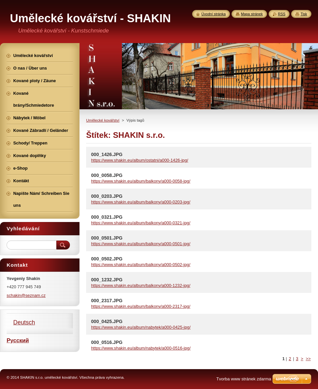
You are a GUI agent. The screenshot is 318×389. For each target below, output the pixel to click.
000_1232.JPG (107, 279)
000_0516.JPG (107, 342)
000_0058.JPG (107, 175)
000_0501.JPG (107, 238)
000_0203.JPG (107, 196)
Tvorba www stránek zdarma (243, 378)
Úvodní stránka (213, 14)
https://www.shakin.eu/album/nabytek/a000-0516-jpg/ (140, 348)
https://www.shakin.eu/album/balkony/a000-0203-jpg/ (140, 201)
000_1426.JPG (107, 154)
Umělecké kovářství (102, 120)
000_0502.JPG (107, 258)
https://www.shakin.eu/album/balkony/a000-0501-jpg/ (140, 243)
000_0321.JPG (107, 217)
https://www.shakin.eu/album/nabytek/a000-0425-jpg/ (140, 327)
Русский (18, 340)
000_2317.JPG (107, 300)
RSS (281, 14)
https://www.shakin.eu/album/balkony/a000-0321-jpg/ (140, 222)
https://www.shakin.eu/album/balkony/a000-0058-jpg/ (140, 181)
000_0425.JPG (107, 321)
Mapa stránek (252, 14)
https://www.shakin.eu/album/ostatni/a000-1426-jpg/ (139, 160)
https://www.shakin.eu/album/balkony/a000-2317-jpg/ (140, 306)
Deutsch (24, 322)
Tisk (303, 14)
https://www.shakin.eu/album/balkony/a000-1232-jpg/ (140, 285)
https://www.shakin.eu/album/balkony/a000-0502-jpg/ (140, 264)
